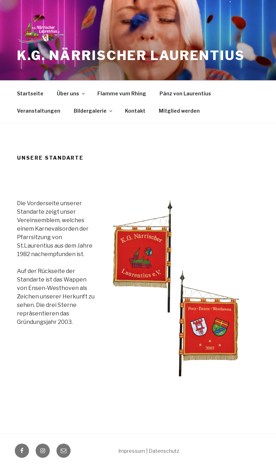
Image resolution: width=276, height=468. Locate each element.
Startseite (30, 93)
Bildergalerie (93, 111)
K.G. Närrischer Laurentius (131, 55)
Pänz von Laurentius (185, 93)
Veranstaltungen (38, 111)
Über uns (71, 93)
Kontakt (135, 111)
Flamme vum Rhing (121, 93)
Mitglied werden (179, 111)
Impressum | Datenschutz (148, 451)
